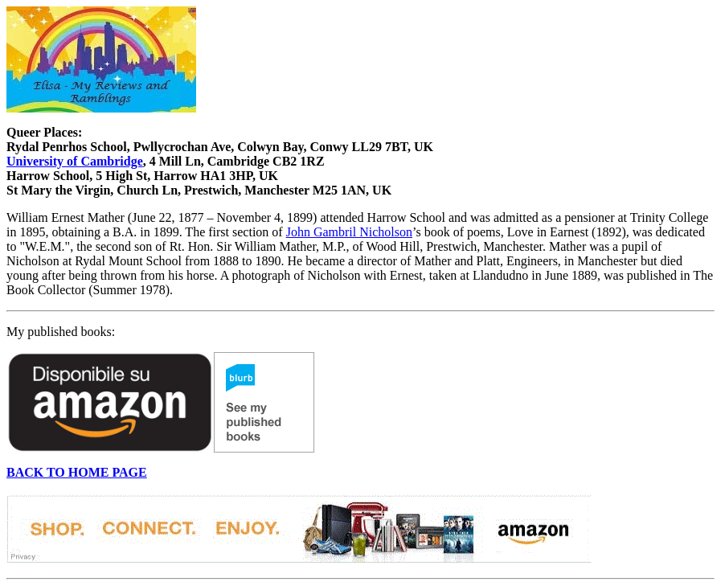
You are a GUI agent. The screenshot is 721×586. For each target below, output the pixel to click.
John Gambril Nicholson (349, 232)
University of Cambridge (74, 161)
